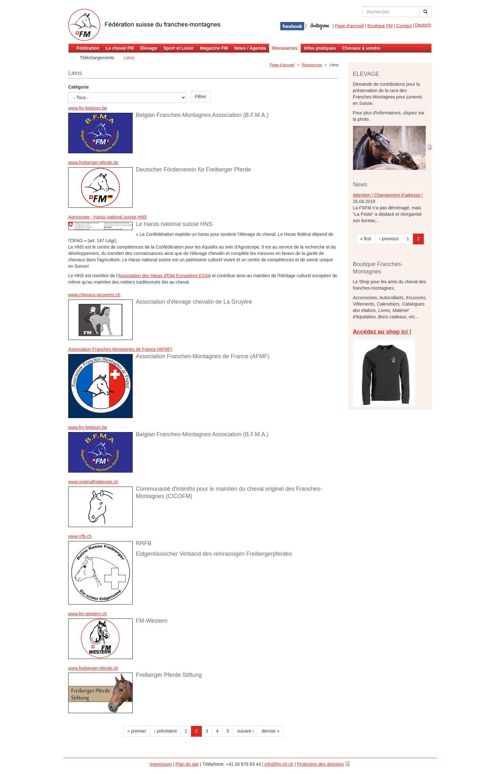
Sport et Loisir (178, 48)
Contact (404, 25)
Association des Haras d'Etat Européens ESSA (164, 275)
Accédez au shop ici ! (382, 332)
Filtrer (200, 96)
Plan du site (187, 764)
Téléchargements (97, 57)
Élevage (148, 48)
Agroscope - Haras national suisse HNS (107, 217)
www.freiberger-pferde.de (93, 162)
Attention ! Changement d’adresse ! (388, 195)
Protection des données (320, 764)
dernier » (270, 731)
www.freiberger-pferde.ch (93, 668)
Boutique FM (380, 25)
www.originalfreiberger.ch (93, 481)
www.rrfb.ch (80, 536)
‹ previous (389, 238)
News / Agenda (250, 48)
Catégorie (78, 87)
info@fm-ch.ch (278, 764)
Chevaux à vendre (361, 48)
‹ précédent (165, 731)
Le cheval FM (120, 48)
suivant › (245, 731)
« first (365, 238)
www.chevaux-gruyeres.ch (94, 294)
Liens (129, 57)
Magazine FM (214, 48)
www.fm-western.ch (87, 613)
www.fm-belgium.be (87, 108)
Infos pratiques (320, 48)
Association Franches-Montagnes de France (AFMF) (120, 349)
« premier (136, 731)
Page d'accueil (349, 25)
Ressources (285, 48)
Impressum (161, 764)
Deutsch (423, 24)
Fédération (88, 48)
